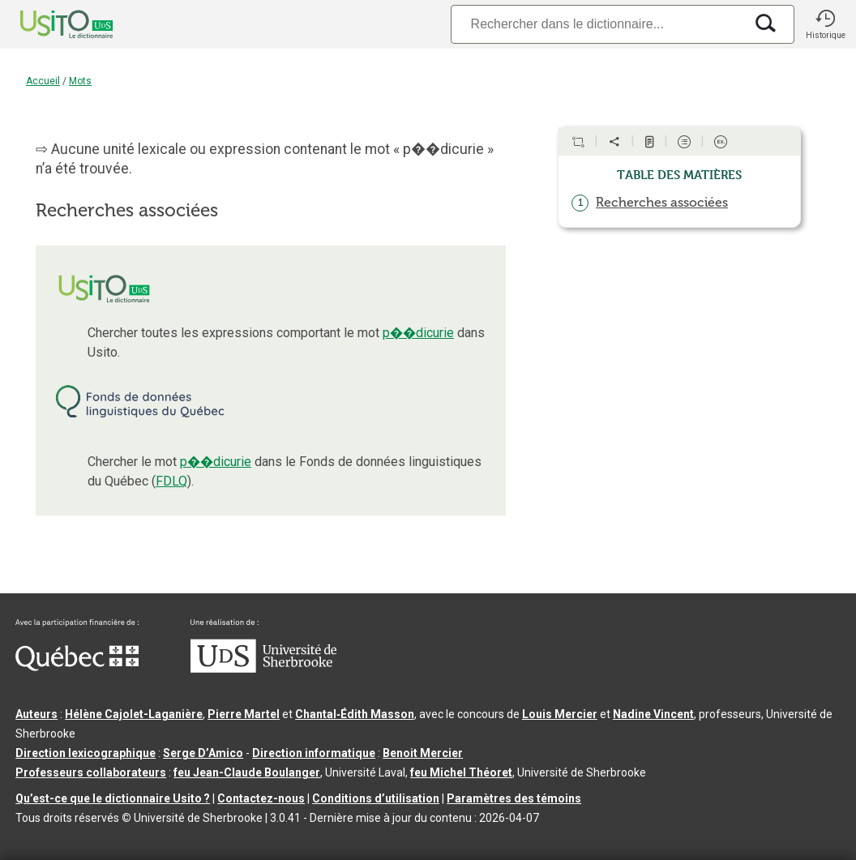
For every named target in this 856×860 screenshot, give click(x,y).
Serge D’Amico (203, 753)
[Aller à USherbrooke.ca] (263, 668)
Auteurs (36, 714)
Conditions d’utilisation (375, 798)
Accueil (43, 81)
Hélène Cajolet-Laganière (134, 714)
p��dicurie (418, 332)
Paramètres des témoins (514, 798)
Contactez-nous (261, 798)
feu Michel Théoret (461, 772)
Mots (80, 81)
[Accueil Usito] (48, 24)
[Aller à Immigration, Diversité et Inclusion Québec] (77, 667)
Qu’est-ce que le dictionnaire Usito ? (112, 798)
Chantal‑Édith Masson (354, 714)
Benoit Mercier (423, 753)
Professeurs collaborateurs (90, 772)
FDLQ (171, 481)
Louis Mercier (559, 714)
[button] (825, 24)
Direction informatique (313, 753)
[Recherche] (597, 24)
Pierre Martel (244, 714)
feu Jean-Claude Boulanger (246, 772)
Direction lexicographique (85, 753)
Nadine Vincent (653, 714)
